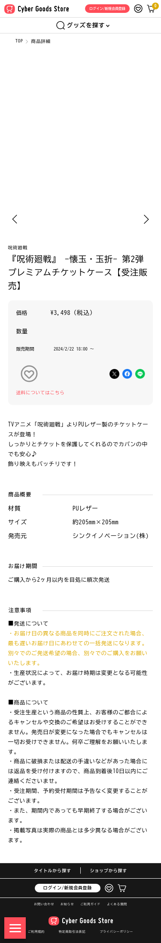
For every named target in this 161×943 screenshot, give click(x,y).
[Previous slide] (14, 219)
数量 (22, 331)
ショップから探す (108, 870)
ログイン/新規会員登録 (67, 888)
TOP (19, 41)
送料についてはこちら (40, 392)
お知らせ (67, 904)
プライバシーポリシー (116, 931)
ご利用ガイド (90, 904)
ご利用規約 (36, 931)
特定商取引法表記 (72, 931)
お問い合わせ (44, 904)
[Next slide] (146, 219)
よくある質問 (117, 904)
